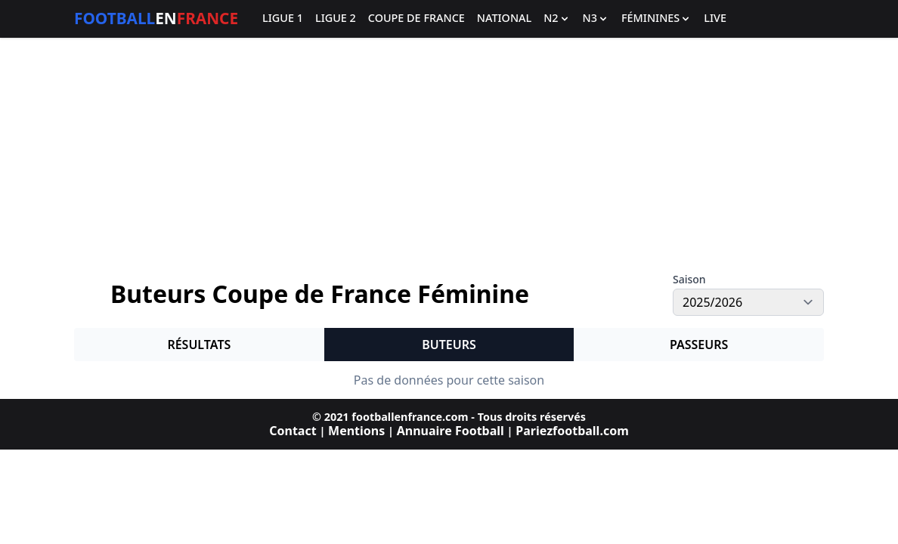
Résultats (199, 344)
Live (715, 18)
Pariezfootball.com (572, 430)
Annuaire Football (450, 430)
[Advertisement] (449, 155)
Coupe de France (416, 18)
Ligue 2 (335, 18)
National (504, 18)
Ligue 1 (282, 18)
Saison (689, 280)
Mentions (356, 430)
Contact (292, 430)
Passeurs (699, 344)
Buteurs (449, 344)
